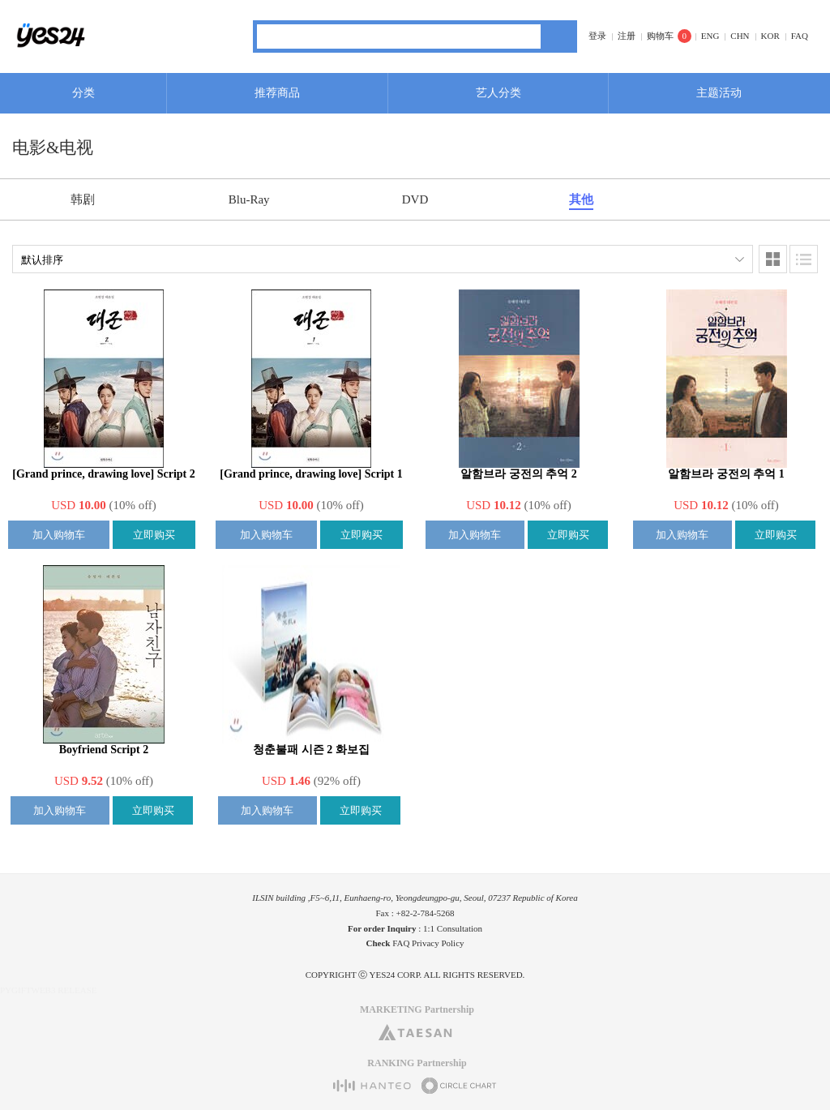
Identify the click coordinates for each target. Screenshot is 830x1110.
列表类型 (803, 259)
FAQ (799, 36)
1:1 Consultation (452, 928)
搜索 (559, 36)
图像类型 (773, 259)
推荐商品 (277, 93)
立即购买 (154, 535)
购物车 (660, 36)
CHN (739, 36)
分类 (83, 93)
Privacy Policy (438, 943)
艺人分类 (498, 93)
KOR (770, 36)
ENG (710, 36)
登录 (597, 36)
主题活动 (719, 93)
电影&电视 (52, 147)
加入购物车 (58, 535)
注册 (626, 36)
